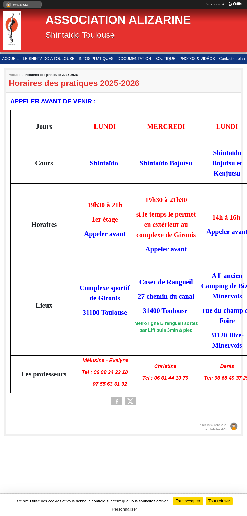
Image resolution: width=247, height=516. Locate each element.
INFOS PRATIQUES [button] (96, 58)
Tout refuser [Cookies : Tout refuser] (219, 501)
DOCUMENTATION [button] (134, 58)
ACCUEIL (10, 58)
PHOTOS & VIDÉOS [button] (197, 58)
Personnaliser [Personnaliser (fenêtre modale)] (124, 509)
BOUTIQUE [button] (165, 58)
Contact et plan (232, 58)
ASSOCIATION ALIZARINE (118, 19)
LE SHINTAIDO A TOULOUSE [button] (49, 58)
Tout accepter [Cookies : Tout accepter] (188, 501)
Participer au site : (223, 4)
